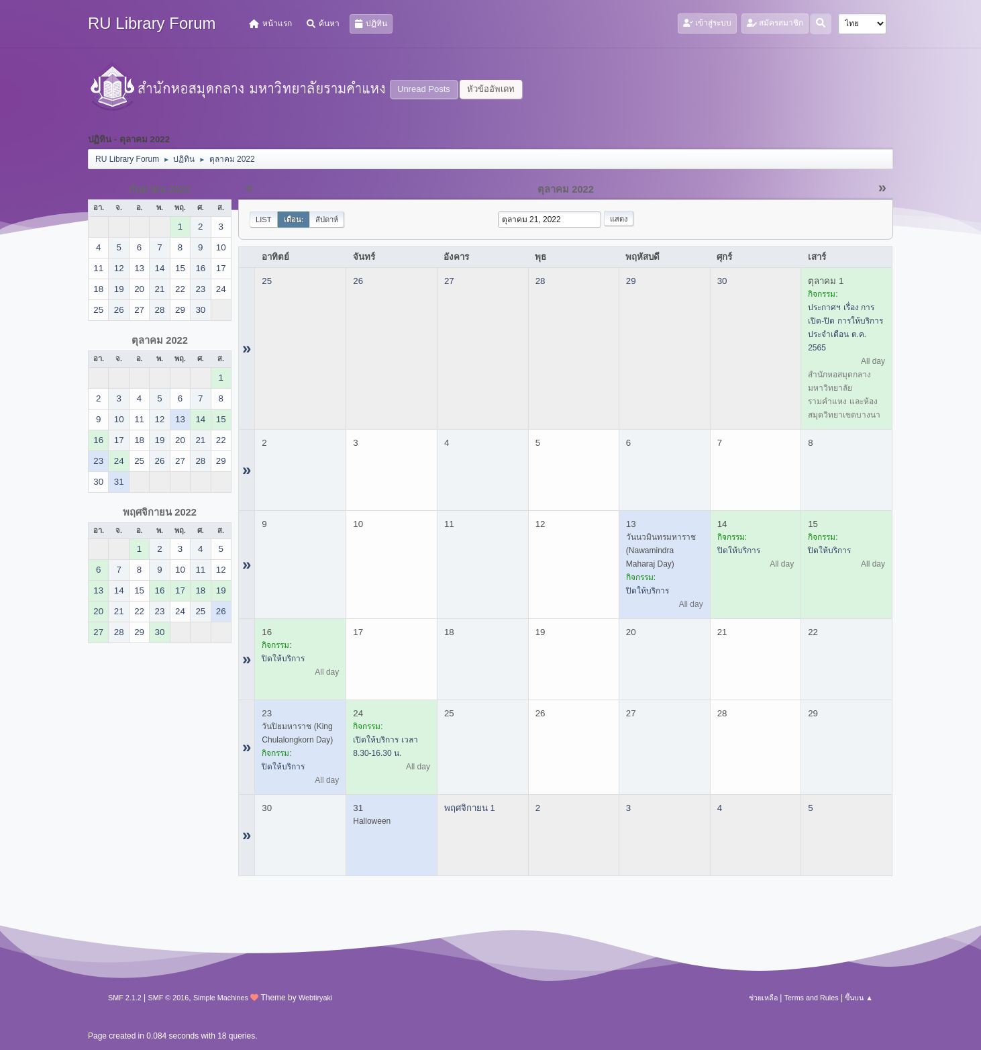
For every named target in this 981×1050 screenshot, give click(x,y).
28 (540, 281)
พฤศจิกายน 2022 (160, 512)
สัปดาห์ (326, 220)
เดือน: (294, 220)
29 (631, 281)
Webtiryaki (315, 998)
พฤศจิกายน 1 (469, 808)
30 (722, 281)
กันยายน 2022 (160, 189)
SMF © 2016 (168, 998)
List (264, 220)
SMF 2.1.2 (125, 998)
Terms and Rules (811, 998)
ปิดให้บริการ (647, 590)
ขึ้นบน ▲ (859, 998)
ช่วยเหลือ (763, 998)
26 (358, 281)
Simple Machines (220, 998)
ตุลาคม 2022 (160, 340)
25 (267, 281)
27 (449, 281)
